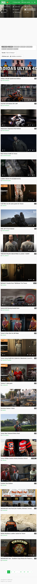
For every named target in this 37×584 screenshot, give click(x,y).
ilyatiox (4, 410)
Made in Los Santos (6, 581)
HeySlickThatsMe (6, 360)
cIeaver (4, 335)
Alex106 (4, 485)
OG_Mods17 (5, 255)
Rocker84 (4, 510)
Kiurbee (4, 285)
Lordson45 (5, 385)
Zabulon (4, 205)
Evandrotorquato (6, 155)
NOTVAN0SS (5, 80)
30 (28, 572)
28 (21, 572)
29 (24, 572)
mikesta (4, 460)
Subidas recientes (12, 56)
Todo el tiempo (8, 52)
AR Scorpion (5, 435)
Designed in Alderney (6, 579)
